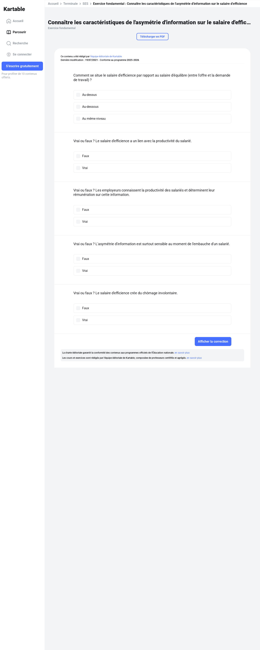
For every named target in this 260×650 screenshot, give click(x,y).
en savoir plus (182, 352)
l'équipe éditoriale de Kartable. (106, 56)
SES (85, 4)
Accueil (14, 21)
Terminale (70, 4)
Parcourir (16, 32)
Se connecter (19, 54)
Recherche (17, 43)
